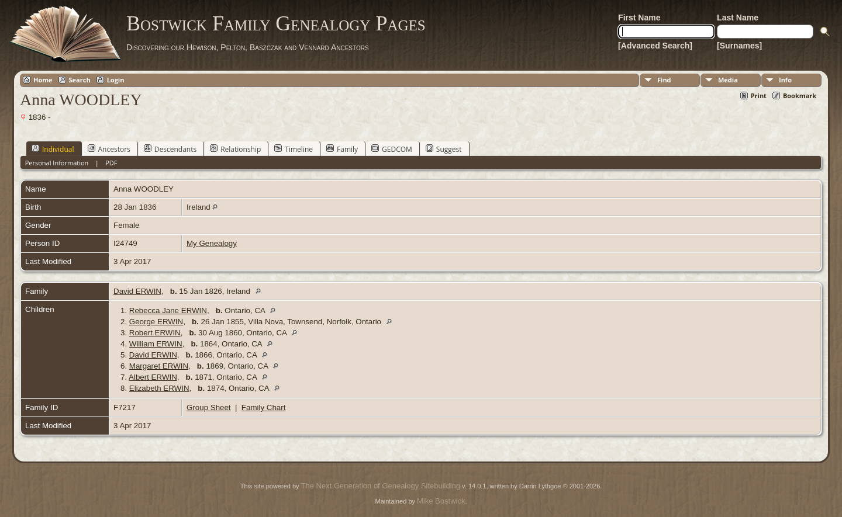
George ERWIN (156, 321)
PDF (111, 162)
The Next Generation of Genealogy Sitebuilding (380, 485)
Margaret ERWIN (158, 366)
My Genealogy (212, 243)
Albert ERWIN (153, 377)
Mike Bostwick (441, 501)
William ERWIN (155, 343)
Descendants (170, 149)
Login (116, 79)
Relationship (235, 149)
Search (80, 79)
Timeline (293, 149)
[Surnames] (739, 45)
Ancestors (109, 149)
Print (759, 95)
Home (43, 79)
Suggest (444, 149)
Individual (53, 149)
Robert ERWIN (155, 332)
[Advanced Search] (655, 45)
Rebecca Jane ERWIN (168, 310)
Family (342, 149)
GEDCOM (391, 149)
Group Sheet (209, 407)
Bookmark (799, 95)
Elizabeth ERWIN (159, 388)
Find (664, 79)
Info (785, 79)
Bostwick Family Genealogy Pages (276, 23)
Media (728, 79)
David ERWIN (137, 291)
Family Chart (263, 407)
